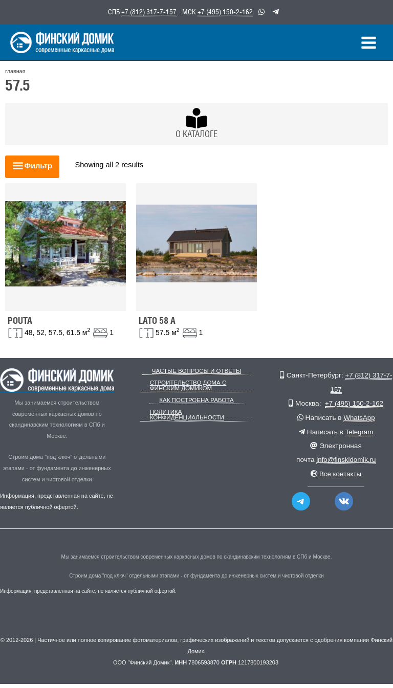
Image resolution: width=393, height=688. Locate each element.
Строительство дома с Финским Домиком (186, 389)
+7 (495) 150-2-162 (225, 12)
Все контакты (340, 477)
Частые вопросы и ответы (196, 375)
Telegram (359, 435)
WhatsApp (359, 421)
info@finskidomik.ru (346, 464)
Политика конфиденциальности (185, 417)
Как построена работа (196, 403)
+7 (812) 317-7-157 (149, 12)
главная (14, 76)
